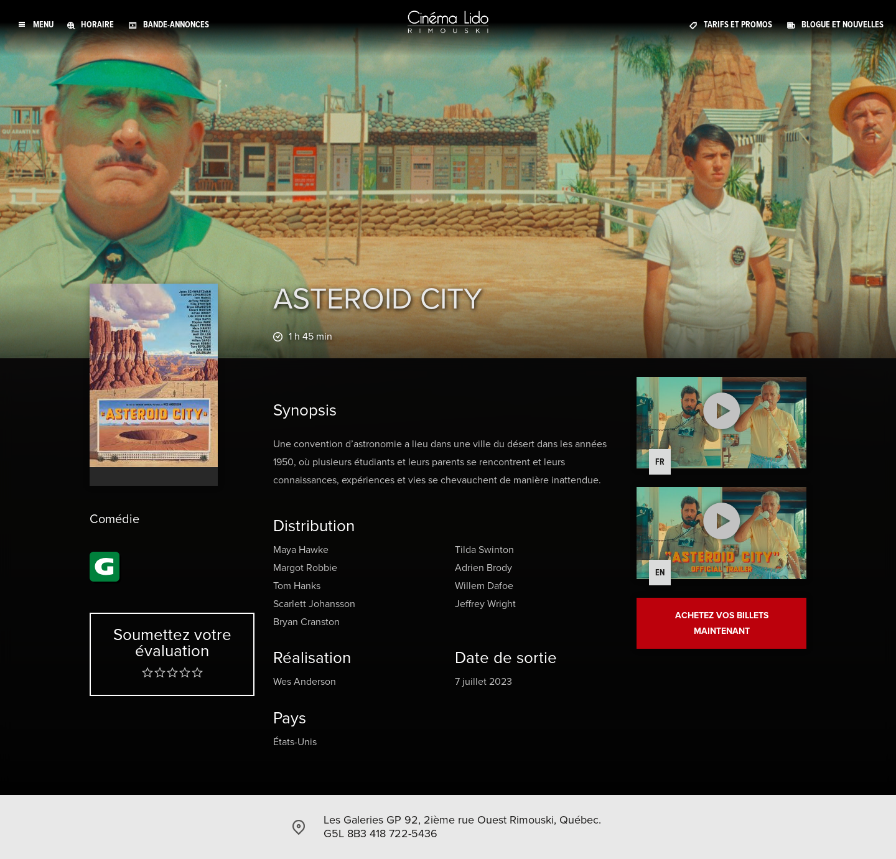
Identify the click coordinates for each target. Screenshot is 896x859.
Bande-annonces (176, 24)
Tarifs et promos (738, 24)
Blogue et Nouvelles (842, 24)
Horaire (97, 24)
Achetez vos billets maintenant (721, 623)
